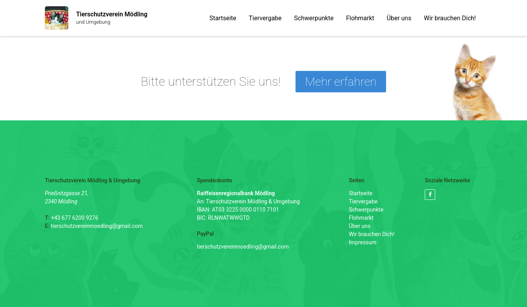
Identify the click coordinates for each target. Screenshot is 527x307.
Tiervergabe (265, 18)
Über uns (399, 18)
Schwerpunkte (313, 18)
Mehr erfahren (341, 81)
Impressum (362, 242)
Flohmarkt (360, 18)
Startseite (222, 18)
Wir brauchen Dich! (450, 18)
